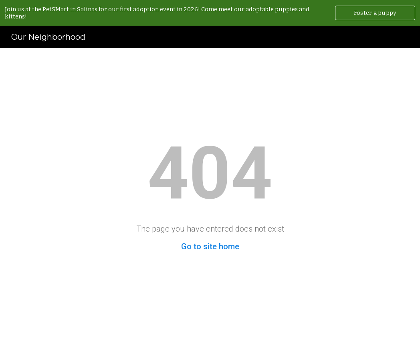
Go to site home (210, 246)
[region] (210, 13)
